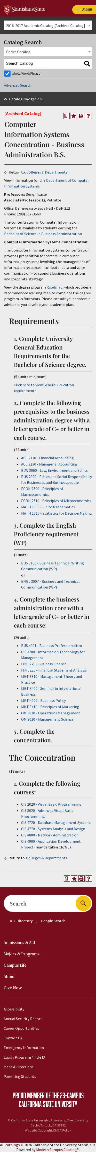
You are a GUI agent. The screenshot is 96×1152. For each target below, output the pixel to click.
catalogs (12, 1144)
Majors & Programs (22, 954)
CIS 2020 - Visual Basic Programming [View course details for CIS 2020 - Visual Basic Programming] (51, 804)
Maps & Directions (18, 1066)
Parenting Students (20, 1076)
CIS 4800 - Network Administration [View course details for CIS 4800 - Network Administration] (50, 835)
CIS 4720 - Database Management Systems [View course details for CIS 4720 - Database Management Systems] (56, 822)
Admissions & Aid (19, 943)
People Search (53, 920)
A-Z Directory (21, 920)
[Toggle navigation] (84, 9)
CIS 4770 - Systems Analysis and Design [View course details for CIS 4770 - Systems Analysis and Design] (53, 828)
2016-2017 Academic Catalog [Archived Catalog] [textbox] (45, 25)
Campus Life (15, 965)
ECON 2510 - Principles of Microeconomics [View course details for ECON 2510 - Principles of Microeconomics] (56, 500)
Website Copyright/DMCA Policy (48, 1130)
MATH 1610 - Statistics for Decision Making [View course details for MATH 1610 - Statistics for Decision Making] (56, 513)
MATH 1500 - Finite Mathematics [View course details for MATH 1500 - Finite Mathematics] (48, 507)
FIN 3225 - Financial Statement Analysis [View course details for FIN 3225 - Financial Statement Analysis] (54, 670)
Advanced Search (17, 85)
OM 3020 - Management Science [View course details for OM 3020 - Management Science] (47, 719)
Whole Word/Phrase (26, 73)
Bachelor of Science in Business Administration (43, 233)
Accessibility (14, 1009)
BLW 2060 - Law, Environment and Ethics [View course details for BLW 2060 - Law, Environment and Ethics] (54, 470)
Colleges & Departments (46, 172)
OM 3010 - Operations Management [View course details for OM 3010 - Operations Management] (50, 713)
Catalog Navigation (25, 99)
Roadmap (55, 287)
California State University (48, 1104)
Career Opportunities (21, 1028)
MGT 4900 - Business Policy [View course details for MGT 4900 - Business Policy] (43, 700)
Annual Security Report (23, 1018)
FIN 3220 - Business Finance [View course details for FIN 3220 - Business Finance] (43, 663)
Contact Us (13, 1038)
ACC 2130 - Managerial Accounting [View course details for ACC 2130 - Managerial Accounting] (49, 464)
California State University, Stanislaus (38, 1120)
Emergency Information (24, 1047)
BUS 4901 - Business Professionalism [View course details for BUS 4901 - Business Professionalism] (51, 645)
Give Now (13, 988)
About (9, 977)
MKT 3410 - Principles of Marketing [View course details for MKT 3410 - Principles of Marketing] (50, 706)
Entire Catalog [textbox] (18, 51)
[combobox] (48, 25)
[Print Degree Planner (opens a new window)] (66, 116)
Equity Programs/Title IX (24, 1057)
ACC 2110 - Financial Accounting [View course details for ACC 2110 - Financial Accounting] (47, 457)
